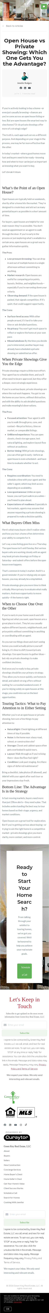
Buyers (7, 1155)
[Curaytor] (17, 1140)
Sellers (7, 1160)
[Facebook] (5, 1124)
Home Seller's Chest (13, 1179)
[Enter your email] (27, 1025)
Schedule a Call (10, 1193)
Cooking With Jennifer (14, 1202)
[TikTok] (26, 1124)
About (7, 1151)
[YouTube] (15, 1124)
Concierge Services (12, 1169)
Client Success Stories (13, 1188)
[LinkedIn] (10, 1124)
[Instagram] (21, 1124)
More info (18, 1302)
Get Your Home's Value (14, 1183)
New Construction (12, 1165)
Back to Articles (14, 25)
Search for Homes (12, 1197)
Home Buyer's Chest (13, 1174)
